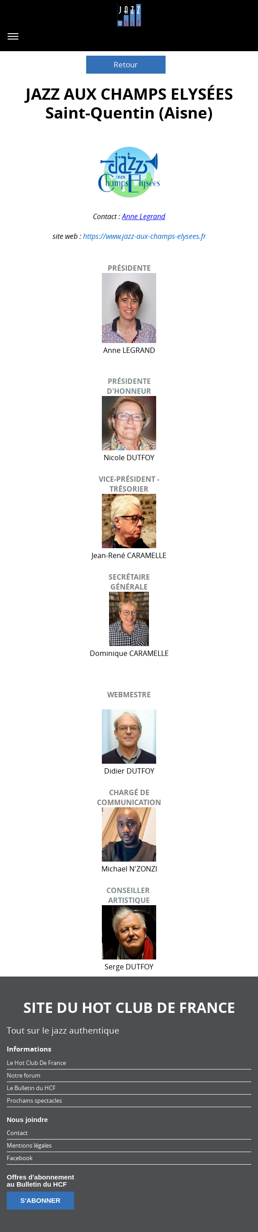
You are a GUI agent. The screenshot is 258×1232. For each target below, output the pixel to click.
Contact (17, 1133)
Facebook (20, 1158)
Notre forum (23, 1075)
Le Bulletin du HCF (31, 1088)
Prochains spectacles (34, 1100)
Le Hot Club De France (36, 1063)
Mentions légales (29, 1145)
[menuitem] (129, 1063)
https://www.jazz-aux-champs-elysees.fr (144, 236)
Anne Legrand (143, 216)
